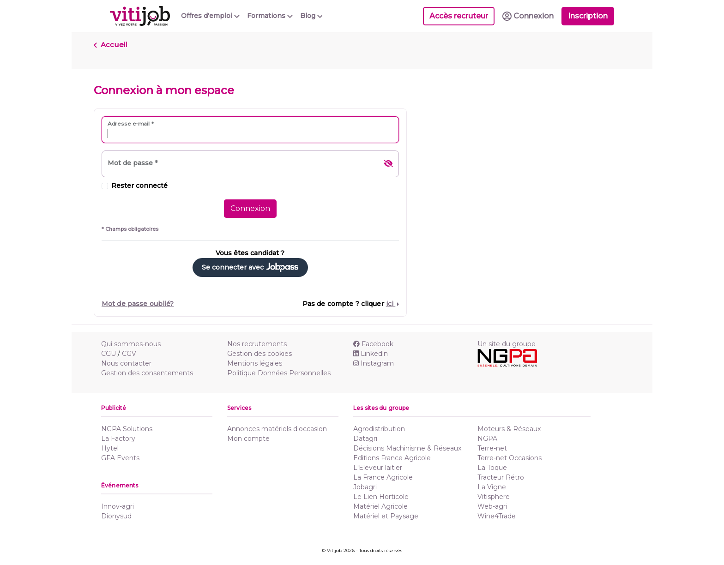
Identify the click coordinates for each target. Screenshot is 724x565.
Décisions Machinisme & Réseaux (407, 448)
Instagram (373, 363)
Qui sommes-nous (131, 344)
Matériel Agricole (380, 506)
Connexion (250, 208)
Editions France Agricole (392, 458)
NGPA (487, 438)
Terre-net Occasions (509, 458)
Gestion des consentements (147, 373)
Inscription (588, 16)
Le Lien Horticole (381, 497)
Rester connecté (139, 185)
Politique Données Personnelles (279, 373)
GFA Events (120, 458)
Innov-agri (117, 506)
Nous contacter (126, 363)
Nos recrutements (257, 344)
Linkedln (370, 353)
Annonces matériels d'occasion (277, 429)
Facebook (373, 344)
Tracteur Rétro (500, 477)
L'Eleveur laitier (377, 467)
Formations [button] (270, 16)
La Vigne (491, 487)
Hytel (110, 448)
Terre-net (492, 448)
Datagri (365, 438)
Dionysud (116, 516)
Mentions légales (254, 363)
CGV (129, 353)
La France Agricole (383, 477)
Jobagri (365, 487)
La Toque (492, 467)
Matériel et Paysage (385, 516)
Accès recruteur (458, 16)
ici (390, 304)
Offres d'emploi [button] (210, 16)
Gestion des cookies (259, 353)
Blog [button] (311, 16)
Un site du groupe (506, 344)
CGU (108, 353)
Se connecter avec (250, 267)
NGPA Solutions (126, 429)
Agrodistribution (379, 429)
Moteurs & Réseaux (509, 429)
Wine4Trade (496, 516)
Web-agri (492, 506)
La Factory (118, 438)
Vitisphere (493, 497)
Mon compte (248, 438)
